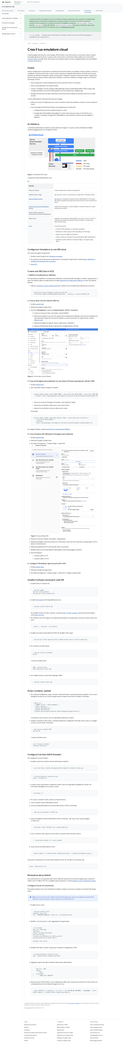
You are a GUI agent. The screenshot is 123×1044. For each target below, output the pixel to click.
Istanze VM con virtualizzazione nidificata (58, 429)
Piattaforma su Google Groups (65, 1035)
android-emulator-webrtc (36, 199)
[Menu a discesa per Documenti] (23, 2)
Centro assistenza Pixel (96, 1027)
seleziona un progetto (56, 256)
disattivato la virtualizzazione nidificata (71, 280)
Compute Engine (32, 59)
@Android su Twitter (62, 1024)
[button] (10, 13)
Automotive (43, 43)
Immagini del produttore (30, 1035)
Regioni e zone (38, 320)
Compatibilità (60, 10)
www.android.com (95, 1032)
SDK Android (39, 600)
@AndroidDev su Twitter (63, 1027)
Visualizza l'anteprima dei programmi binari (35, 1032)
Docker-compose (72, 613)
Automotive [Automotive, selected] (87, 10)
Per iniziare (21, 10)
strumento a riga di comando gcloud (47, 286)
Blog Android (60, 1030)
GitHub (26, 1040)
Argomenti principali (45, 10)
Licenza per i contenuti (74, 1003)
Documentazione (8, 6)
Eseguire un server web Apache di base (84, 881)
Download (27, 1030)
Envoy (30, 226)
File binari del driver (29, 1038)
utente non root (39, 615)
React (58, 199)
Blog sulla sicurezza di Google (65, 1032)
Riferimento (99, 10)
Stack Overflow (94, 1038)
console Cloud (39, 304)
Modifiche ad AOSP (68, 27)
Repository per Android (30, 1024)
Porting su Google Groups (64, 1040)
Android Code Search (33, 2)
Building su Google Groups (64, 1038)
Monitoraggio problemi (96, 1040)
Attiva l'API (34, 264)
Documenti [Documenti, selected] (17, 2)
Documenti (35, 43)
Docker (63, 613)
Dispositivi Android (74, 10)
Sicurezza (32, 10)
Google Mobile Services (96, 1035)
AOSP (29, 43)
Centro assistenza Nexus (96, 1030)
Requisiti (26, 1027)
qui (28, 181)
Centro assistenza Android (97, 1024)
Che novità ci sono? (7, 10)
